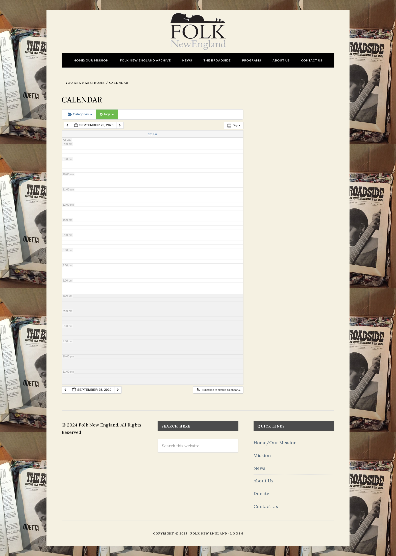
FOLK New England (198, 32)
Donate (261, 493)
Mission (262, 455)
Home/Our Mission (275, 442)
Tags (107, 114)
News (259, 468)
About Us (264, 481)
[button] (218, 390)
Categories (80, 114)
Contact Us (266, 506)
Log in (236, 533)
